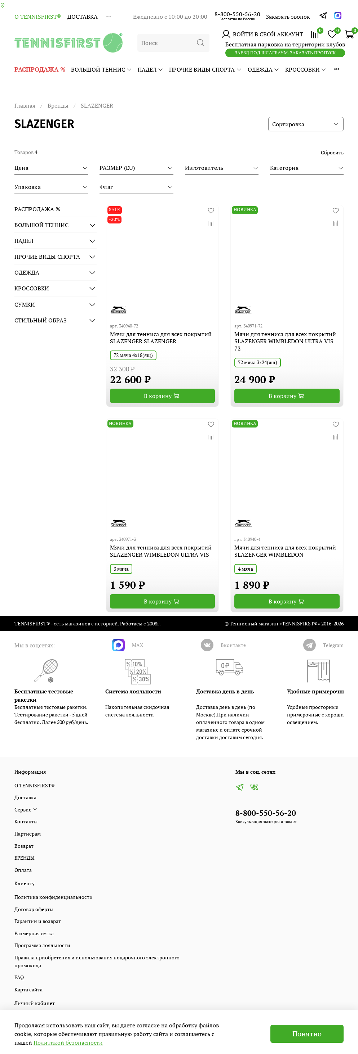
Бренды (58, 105)
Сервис (25, 809)
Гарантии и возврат (37, 921)
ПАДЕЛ (150, 69)
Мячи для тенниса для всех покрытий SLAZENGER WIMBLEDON (285, 550)
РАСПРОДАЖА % (39, 69)
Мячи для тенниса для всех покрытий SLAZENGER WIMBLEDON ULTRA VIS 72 (285, 341)
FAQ (19, 977)
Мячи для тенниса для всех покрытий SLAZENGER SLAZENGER (161, 337)
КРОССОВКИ (306, 69)
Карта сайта (28, 989)
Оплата (23, 870)
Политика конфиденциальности (53, 897)
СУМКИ (24, 304)
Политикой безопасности (68, 1042)
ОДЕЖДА (263, 69)
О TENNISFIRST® (37, 17)
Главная (24, 105)
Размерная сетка (34, 933)
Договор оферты (33, 909)
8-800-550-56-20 (237, 14)
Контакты (25, 821)
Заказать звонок (288, 17)
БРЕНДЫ (24, 857)
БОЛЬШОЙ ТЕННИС (101, 69)
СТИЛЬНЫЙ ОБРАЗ (40, 320)
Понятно (307, 1034)
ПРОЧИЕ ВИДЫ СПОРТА (205, 69)
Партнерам (27, 833)
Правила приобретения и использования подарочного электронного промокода (97, 961)
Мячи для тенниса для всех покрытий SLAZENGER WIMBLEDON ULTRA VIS (161, 550)
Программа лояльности (42, 945)
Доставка (82, 17)
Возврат (24, 845)
